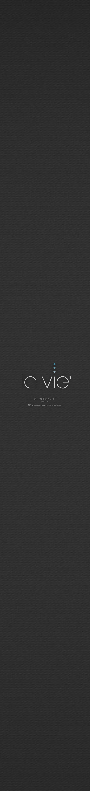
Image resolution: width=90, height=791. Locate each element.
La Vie (45, 376)
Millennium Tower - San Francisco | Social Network (45, 403)
